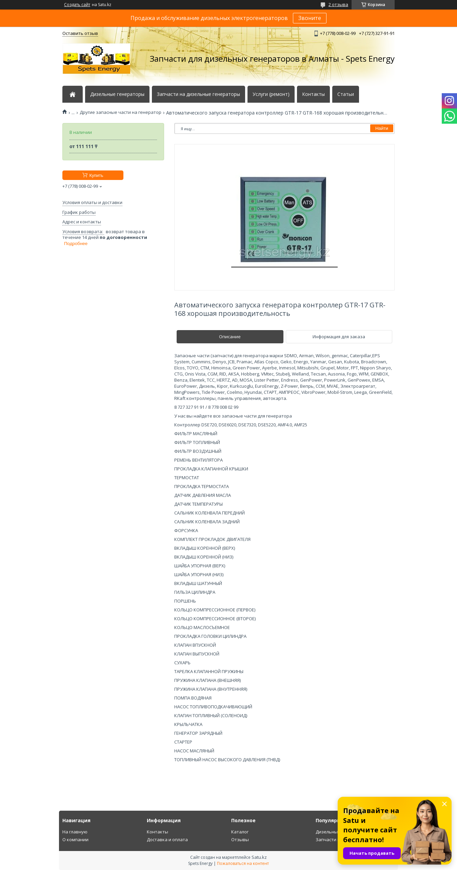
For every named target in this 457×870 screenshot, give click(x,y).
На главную (74, 832)
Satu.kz (259, 857)
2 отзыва (338, 4)
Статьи (345, 94)
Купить (96, 175)
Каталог (240, 832)
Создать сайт (77, 4)
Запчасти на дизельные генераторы (198, 94)
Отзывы (240, 839)
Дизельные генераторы (117, 94)
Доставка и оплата (167, 839)
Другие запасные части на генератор (120, 112)
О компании (75, 839)
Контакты (313, 94)
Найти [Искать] (381, 128)
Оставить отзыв (80, 33)
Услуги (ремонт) (271, 94)
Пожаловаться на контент (243, 863)
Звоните (309, 18)
